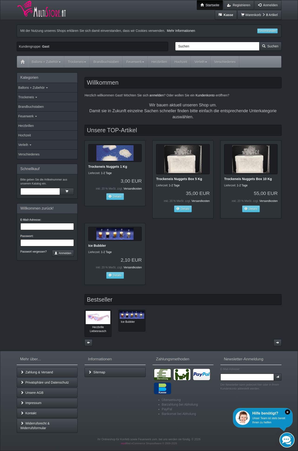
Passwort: (27, 236)
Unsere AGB (32, 393)
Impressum (31, 403)
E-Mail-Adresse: (30, 219)
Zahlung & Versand (36, 372)
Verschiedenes (29, 154)
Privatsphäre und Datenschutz (44, 382)
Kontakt (28, 413)
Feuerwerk (27, 116)
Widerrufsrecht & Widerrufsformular (35, 425)
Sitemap (96, 372)
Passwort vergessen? (33, 251)
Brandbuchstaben (31, 107)
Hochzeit (24, 135)
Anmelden (63, 253)
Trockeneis (27, 97)
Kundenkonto (205, 95)
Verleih (25, 145)
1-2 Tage (106, 173)
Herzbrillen (26, 126)
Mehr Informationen (181, 31)
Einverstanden (267, 31)
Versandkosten (133, 188)
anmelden (156, 95)
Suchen (270, 46)
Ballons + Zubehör (33, 87)
